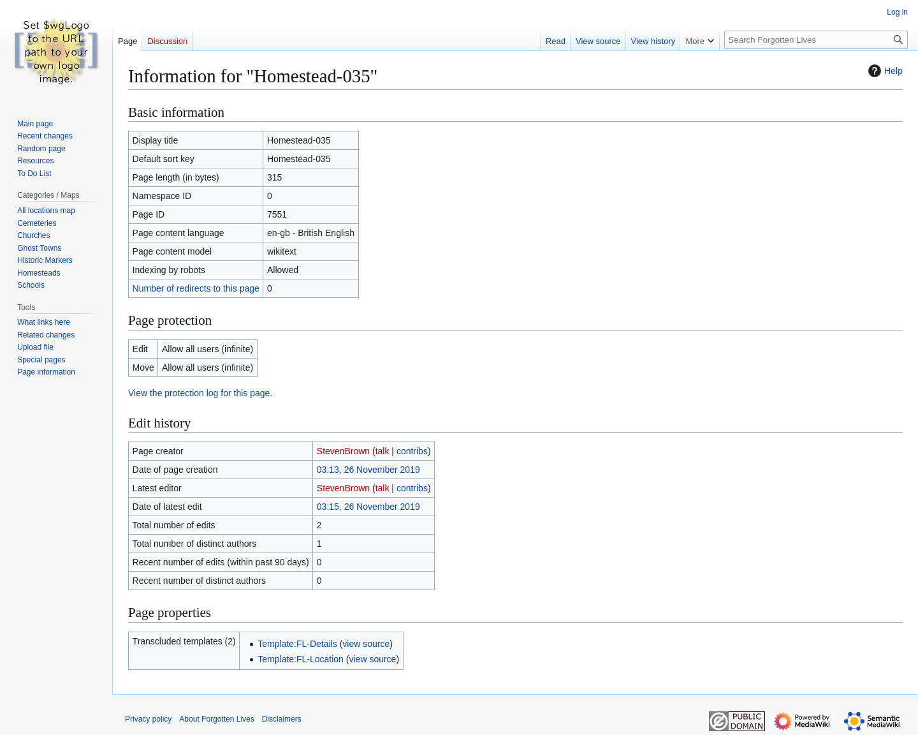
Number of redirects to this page (196, 288)
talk (382, 451)
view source (366, 644)
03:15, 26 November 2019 (368, 506)
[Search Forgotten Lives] (816, 40)
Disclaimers (282, 719)
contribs (412, 451)
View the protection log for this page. (200, 393)
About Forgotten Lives (216, 719)
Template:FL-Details (297, 644)
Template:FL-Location (301, 659)
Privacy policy (148, 719)
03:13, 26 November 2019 (368, 469)
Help (884, 70)
